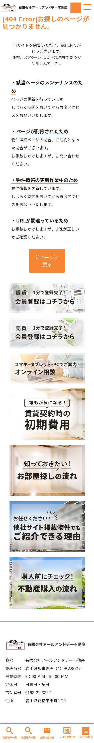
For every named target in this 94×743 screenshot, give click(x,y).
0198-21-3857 (38, 692)
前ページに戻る (47, 261)
